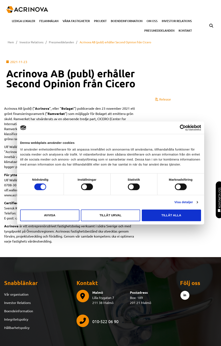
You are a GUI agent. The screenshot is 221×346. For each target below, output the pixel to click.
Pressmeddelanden (159, 30)
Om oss (152, 21)
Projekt (100, 21)
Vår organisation (16, 294)
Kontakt (185, 30)
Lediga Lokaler (23, 21)
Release (163, 99)
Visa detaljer (183, 202)
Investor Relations (177, 21)
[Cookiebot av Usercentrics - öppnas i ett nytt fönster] (183, 127)
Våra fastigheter (76, 21)
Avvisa (50, 215)
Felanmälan (48, 21)
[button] (211, 25)
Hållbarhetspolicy (17, 327)
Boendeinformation (126, 21)
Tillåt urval (110, 215)
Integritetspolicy (16, 319)
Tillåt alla (171, 215)
